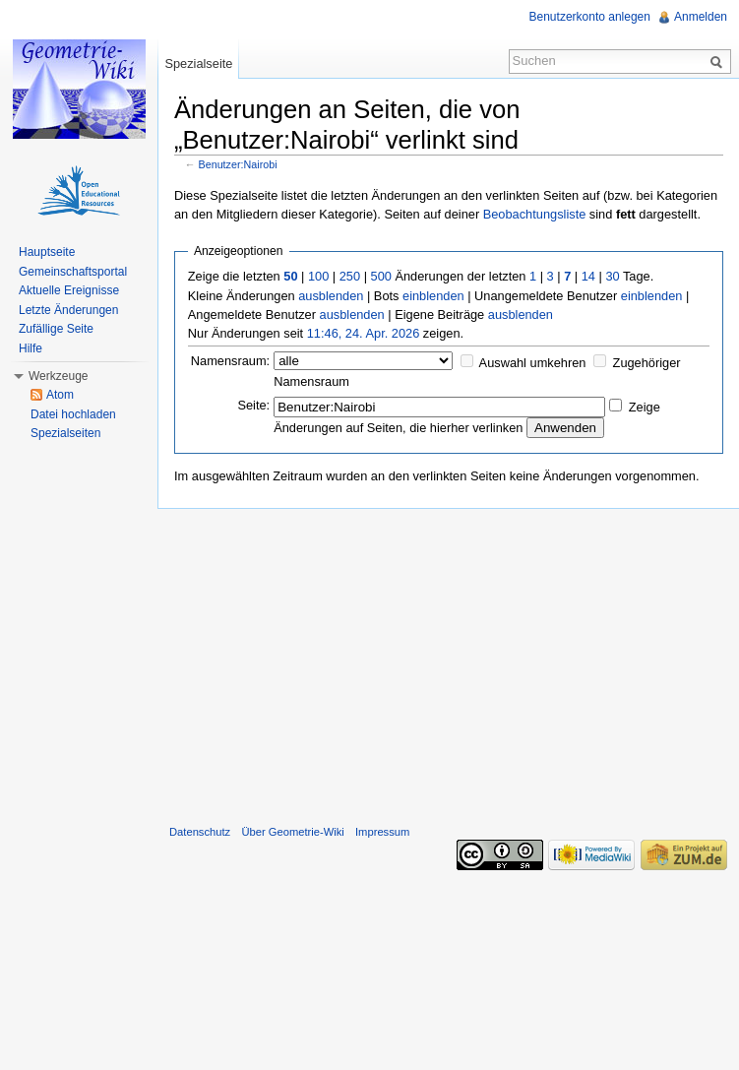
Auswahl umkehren (532, 362)
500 (381, 276)
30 (612, 276)
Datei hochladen (73, 414)
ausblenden (330, 295)
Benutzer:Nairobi (238, 164)
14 (588, 276)
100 (318, 276)
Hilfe (30, 348)
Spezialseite (198, 63)
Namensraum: (230, 360)
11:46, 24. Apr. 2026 (363, 333)
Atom (60, 395)
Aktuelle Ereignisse (69, 290)
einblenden (433, 295)
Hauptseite (47, 252)
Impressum (382, 832)
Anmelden (700, 17)
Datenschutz (199, 832)
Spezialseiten (65, 433)
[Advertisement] (448, 662)
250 (349, 276)
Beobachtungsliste (534, 214)
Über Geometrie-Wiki (292, 832)
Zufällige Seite (56, 329)
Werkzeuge (58, 376)
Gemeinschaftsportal (73, 272)
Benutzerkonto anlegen (589, 17)
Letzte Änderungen (68, 310)
